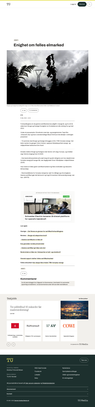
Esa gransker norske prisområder (32, 244)
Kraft (16, 40)
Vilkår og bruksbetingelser (71, 375)
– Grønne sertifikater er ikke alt (31, 239)
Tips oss (84, 360)
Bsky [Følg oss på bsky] (36, 378)
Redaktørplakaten (48, 383)
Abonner (82, 4)
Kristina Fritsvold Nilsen (15, 370)
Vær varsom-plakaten (32, 383)
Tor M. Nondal (11, 376)
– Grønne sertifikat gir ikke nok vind (32, 248)
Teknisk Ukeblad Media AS (21, 400)
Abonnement (47, 389)
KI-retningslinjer (67, 378)
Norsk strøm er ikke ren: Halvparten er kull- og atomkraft (40, 252)
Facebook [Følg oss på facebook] (38, 371)
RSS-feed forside (40, 368)
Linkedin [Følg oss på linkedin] (37, 375)
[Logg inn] (73, 4)
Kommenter (33, 110)
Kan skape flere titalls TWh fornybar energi (48, 262)
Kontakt (47, 394)
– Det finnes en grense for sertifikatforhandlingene (45, 231)
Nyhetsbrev (66, 368)
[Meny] (89, 4)
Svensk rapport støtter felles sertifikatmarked (36, 258)
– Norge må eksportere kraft (37, 235)
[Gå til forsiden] (8, 4)
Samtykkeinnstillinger (69, 371)
